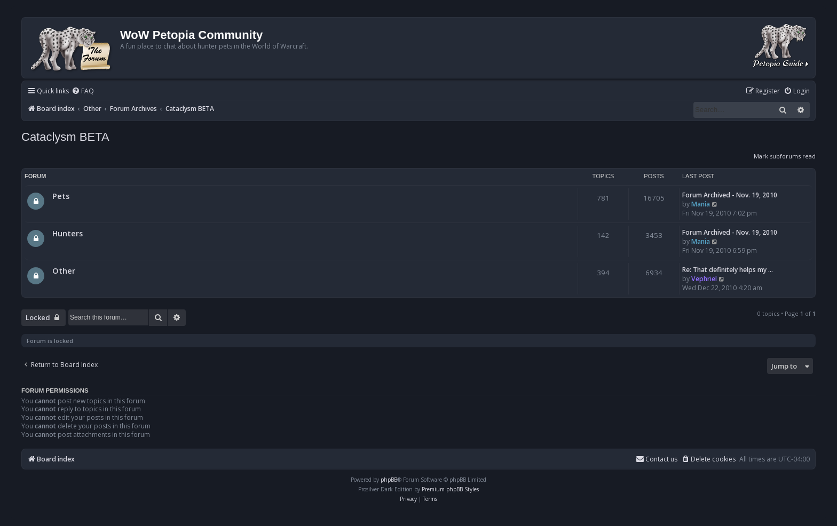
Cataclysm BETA (65, 137)
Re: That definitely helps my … (727, 269)
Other (63, 270)
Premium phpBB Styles (450, 489)
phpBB (389, 479)
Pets (60, 195)
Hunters (67, 233)
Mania (700, 204)
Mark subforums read (785, 156)
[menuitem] (83, 91)
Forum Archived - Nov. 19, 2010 (729, 195)
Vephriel (704, 278)
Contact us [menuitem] (656, 459)
